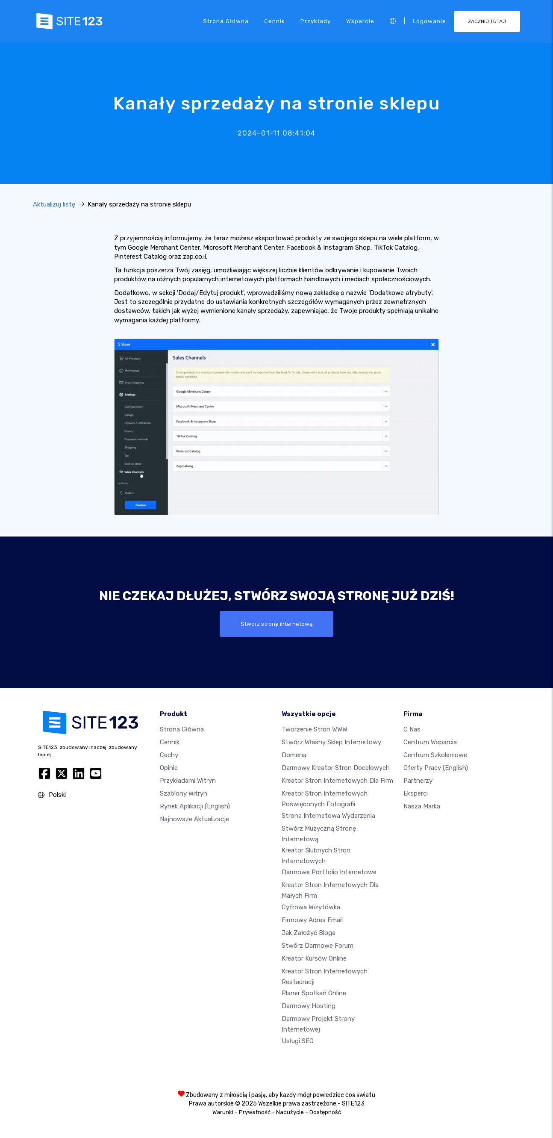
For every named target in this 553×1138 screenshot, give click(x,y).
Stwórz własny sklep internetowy (331, 742)
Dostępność (325, 1112)
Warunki (222, 1112)
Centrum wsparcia (430, 742)
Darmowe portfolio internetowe (329, 872)
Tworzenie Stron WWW (314, 729)
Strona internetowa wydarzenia (328, 816)
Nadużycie (290, 1112)
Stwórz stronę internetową (276, 623)
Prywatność (255, 1112)
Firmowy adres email (312, 920)
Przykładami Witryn (188, 780)
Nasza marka (421, 806)
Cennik (274, 21)
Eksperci (415, 793)
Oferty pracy (435, 768)
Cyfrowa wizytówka (311, 907)
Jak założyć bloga (308, 933)
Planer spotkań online (314, 993)
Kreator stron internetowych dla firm (337, 780)
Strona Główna (226, 21)
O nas (412, 729)
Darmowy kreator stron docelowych (336, 768)
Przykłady (315, 21)
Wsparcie (360, 21)
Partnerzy (417, 780)
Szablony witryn (183, 793)
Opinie (169, 768)
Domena (294, 755)
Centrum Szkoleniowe (435, 755)
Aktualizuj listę (54, 204)
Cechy (169, 755)
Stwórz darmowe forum (317, 945)
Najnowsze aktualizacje (194, 819)
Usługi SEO (298, 1041)
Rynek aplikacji (195, 806)
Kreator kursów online (314, 958)
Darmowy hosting (308, 1006)
